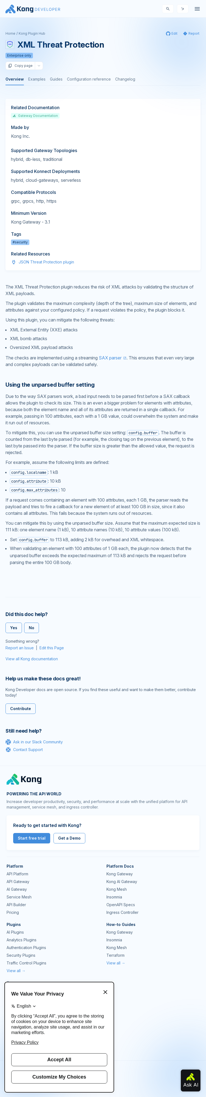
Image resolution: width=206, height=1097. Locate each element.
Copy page (20, 66)
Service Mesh (19, 897)
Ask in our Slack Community (34, 742)
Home (10, 33)
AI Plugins (15, 932)
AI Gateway (17, 889)
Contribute (20, 708)
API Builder (16, 904)
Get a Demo (69, 838)
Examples (37, 79)
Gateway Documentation (35, 116)
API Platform (17, 873)
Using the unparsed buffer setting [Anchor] (49, 384)
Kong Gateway (119, 873)
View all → (16, 970)
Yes (13, 627)
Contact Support (24, 749)
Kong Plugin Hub (32, 33)
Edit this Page (51, 647)
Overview (14, 79)
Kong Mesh (116, 889)
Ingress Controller (122, 912)
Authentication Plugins (26, 947)
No (31, 627)
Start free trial (32, 838)
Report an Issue (19, 647)
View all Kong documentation (31, 658)
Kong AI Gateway (121, 881)
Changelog (125, 79)
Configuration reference (89, 79)
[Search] (168, 8)
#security (20, 242)
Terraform (115, 955)
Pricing (13, 912)
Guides (56, 79)
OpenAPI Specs (120, 904)
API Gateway (18, 881)
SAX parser (110, 358)
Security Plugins (21, 955)
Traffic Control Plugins (26, 963)
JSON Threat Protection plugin (46, 262)
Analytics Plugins (21, 939)
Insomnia (114, 897)
